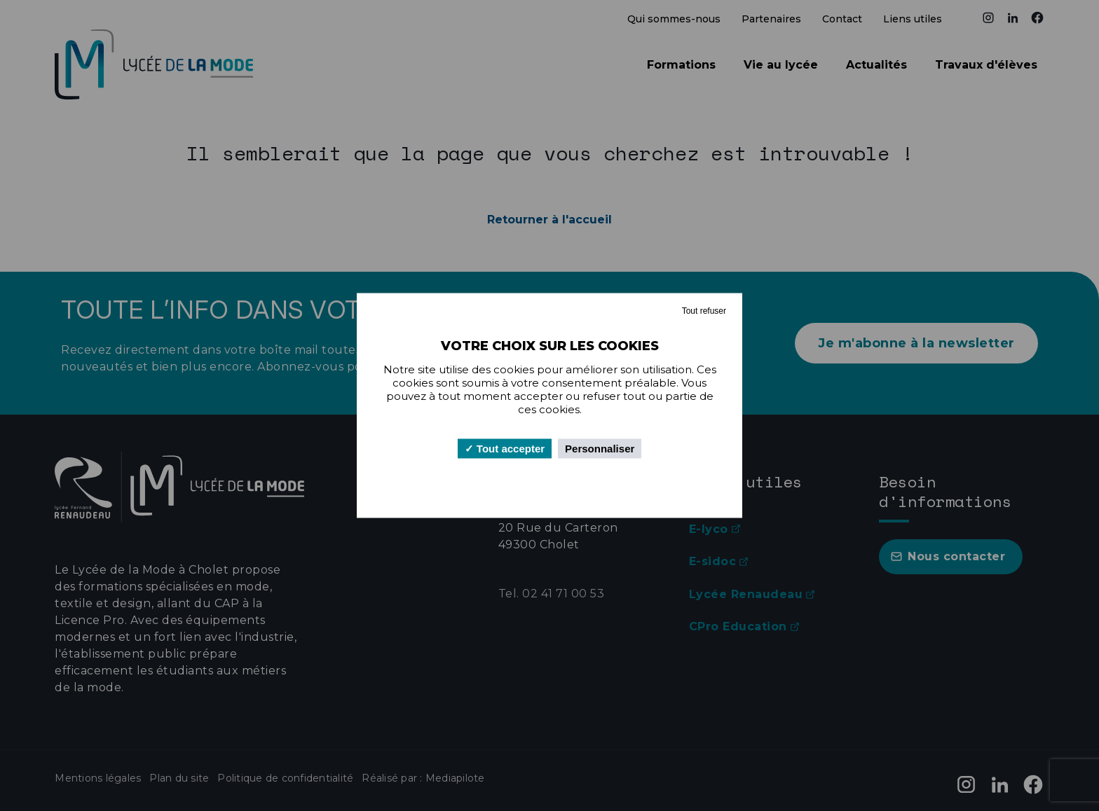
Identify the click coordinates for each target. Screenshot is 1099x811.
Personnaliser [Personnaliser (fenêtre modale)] (599, 449)
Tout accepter (505, 449)
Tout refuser (704, 311)
